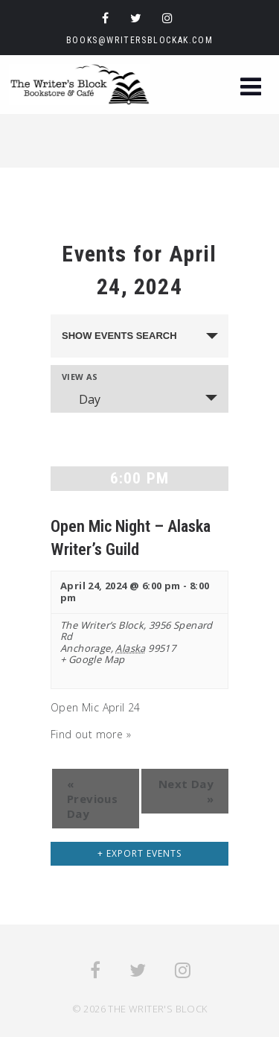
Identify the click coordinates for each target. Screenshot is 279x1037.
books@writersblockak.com (139, 40)
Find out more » (91, 734)
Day (80, 399)
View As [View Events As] (80, 376)
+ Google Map (92, 660)
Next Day (186, 791)
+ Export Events (139, 853)
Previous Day (92, 798)
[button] (250, 88)
